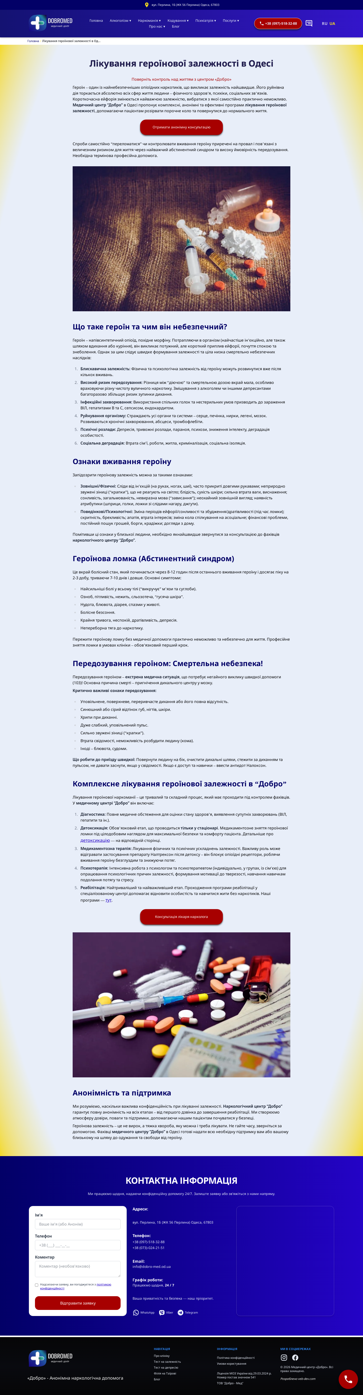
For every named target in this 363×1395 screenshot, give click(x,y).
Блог (176, 26)
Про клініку (162, 1356)
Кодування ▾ (178, 20)
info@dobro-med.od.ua (152, 1267)
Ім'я (39, 1216)
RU (325, 23)
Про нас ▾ (157, 26)
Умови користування (231, 1364)
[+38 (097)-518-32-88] (348, 1379)
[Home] (86, 1359)
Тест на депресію (166, 1367)
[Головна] (50, 23)
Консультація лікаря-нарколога (181, 917)
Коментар (45, 1258)
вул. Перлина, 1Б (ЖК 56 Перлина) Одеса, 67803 (185, 5)
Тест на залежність (167, 1362)
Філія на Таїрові (165, 1373)
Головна (96, 20)
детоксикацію (95, 841)
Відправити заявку (78, 1304)
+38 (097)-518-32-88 (278, 23)
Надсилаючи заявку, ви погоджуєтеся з (75, 1288)
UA (332, 23)
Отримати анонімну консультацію (181, 127)
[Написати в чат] (309, 23)
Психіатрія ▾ (205, 20)
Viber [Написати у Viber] (165, 1314)
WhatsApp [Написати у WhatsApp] (143, 1314)
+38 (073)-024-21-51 (149, 1249)
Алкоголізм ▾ (120, 20)
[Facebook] (295, 1357)
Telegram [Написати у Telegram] (187, 1314)
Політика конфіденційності (236, 1358)
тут (108, 900)
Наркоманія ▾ (149, 20)
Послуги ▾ (231, 20)
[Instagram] (284, 1357)
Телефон (43, 1237)
